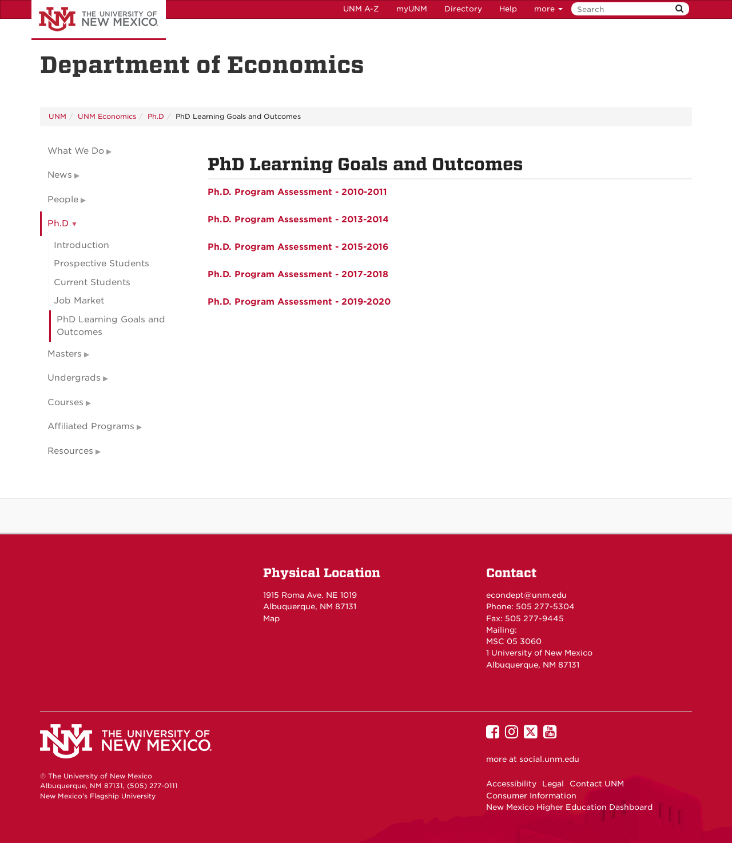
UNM (57, 116)
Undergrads (74, 378)
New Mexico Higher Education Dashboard (569, 807)
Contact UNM (597, 783)
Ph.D (156, 116)
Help (508, 9)
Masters (64, 354)
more (548, 9)
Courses (65, 402)
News (59, 175)
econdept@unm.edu (526, 595)
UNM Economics (107, 116)
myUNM (411, 9)
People (62, 199)
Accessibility (511, 783)
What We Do (75, 151)
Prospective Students (101, 263)
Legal (553, 783)
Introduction (81, 245)
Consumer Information (531, 795)
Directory (463, 9)
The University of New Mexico (98, 20)
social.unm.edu (549, 759)
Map (271, 618)
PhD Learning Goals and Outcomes (111, 326)
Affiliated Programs (90, 426)
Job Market (79, 300)
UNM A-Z (361, 9)
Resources (70, 451)
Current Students (92, 282)
